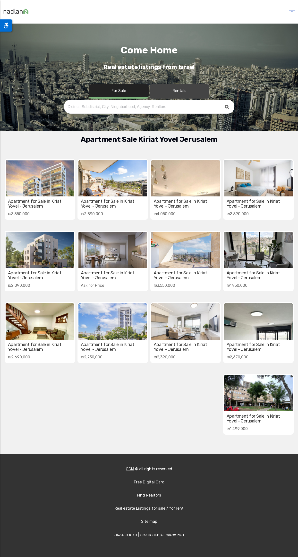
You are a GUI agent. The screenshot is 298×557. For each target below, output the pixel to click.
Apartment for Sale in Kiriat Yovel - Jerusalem (253, 204)
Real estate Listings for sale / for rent (149, 508)
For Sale (118, 90)
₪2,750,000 (91, 357)
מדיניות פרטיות (151, 534)
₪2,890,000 (238, 213)
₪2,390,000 (165, 357)
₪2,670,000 (237, 357)
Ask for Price (92, 285)
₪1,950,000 (237, 285)
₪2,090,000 (19, 285)
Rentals (179, 90)
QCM (130, 469)
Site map (149, 521)
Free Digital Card (149, 482)
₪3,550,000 (164, 285)
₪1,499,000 (237, 428)
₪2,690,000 (19, 357)
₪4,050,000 (165, 213)
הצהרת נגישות (125, 534)
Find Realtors (149, 495)
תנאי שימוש (175, 534)
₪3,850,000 (19, 213)
